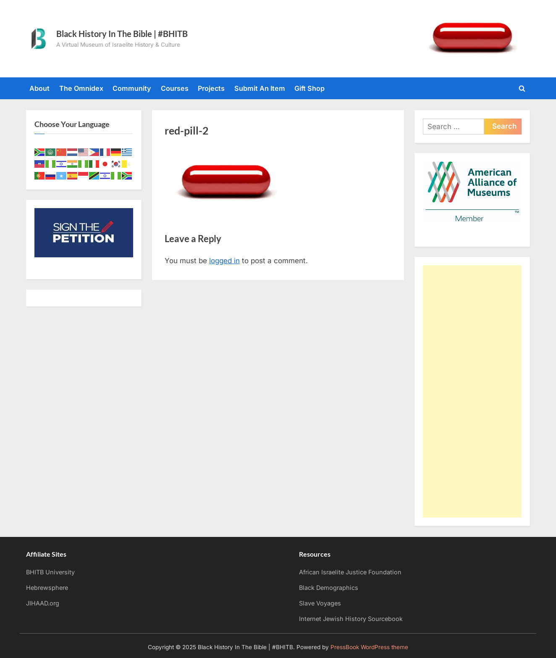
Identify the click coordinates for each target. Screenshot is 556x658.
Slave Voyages (320, 603)
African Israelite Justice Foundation (350, 572)
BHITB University (50, 572)
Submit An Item (259, 88)
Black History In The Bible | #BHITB (122, 34)
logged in (224, 260)
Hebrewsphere (47, 587)
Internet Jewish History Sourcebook (351, 618)
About (39, 88)
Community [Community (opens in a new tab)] (132, 88)
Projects (211, 88)
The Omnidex (81, 88)
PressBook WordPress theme (369, 647)
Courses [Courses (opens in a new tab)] (175, 88)
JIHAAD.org (42, 603)
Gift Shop (309, 88)
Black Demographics (328, 587)
